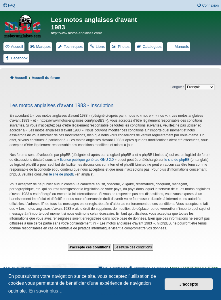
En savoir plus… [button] (46, 290)
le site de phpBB (176, 160)
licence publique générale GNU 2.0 (87, 160)
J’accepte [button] (188, 284)
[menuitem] (9, 6)
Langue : (177, 87)
